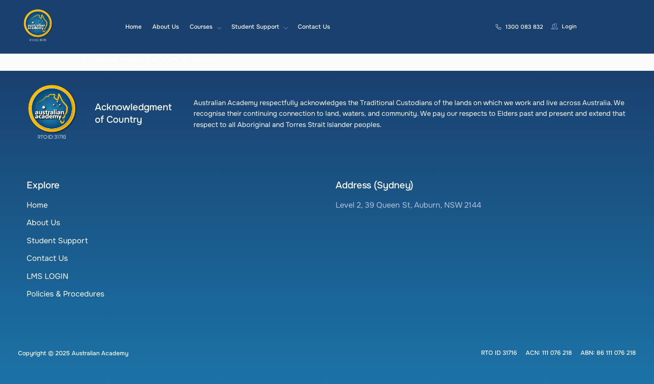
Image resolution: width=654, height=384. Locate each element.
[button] (499, 352)
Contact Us (314, 26)
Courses (205, 26)
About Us (165, 26)
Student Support (259, 26)
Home (133, 26)
